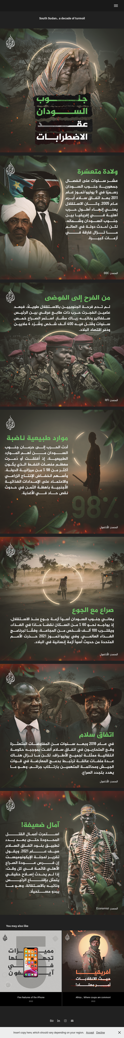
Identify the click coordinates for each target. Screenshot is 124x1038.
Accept (90, 1032)
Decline (100, 1032)
